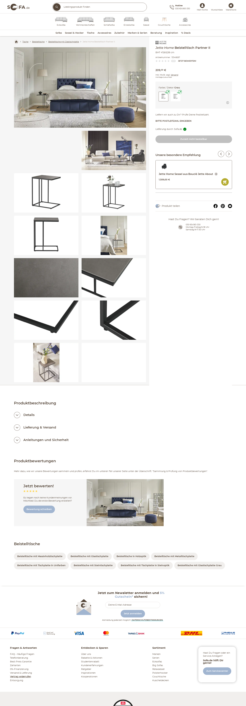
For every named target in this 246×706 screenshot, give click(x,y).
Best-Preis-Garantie (21, 662)
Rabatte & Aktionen (91, 658)
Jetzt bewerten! (187, 61)
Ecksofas (157, 662)
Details (29, 415)
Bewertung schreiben (39, 509)
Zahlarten (15, 665)
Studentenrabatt (90, 662)
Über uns (86, 654)
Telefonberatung (19, 658)
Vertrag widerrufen (20, 677)
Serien (155, 658)
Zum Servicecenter (217, 671)
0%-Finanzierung (19, 669)
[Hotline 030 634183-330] (180, 7)
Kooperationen (89, 677)
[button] (175, 96)
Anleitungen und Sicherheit (46, 440)
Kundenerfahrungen (92, 665)
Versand (174, 75)
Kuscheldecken (160, 680)
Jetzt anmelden (133, 614)
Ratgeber (86, 669)
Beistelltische (27, 544)
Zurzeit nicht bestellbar (193, 139)
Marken (156, 654)
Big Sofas (157, 665)
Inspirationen (88, 673)
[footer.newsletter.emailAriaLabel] (132, 605)
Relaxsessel (158, 669)
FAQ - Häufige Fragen (22, 654)
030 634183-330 (193, 225)
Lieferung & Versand (39, 427)
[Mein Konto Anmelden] (202, 5)
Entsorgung (16, 680)
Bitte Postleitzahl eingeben (173, 121)
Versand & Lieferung (21, 673)
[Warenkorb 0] (231, 5)
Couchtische (159, 677)
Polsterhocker (160, 673)
